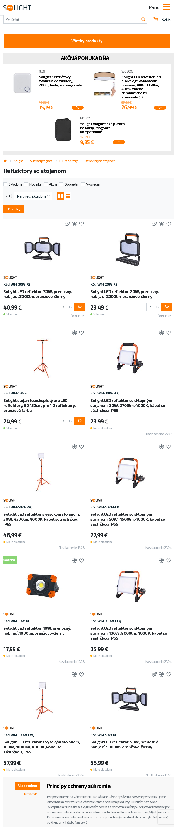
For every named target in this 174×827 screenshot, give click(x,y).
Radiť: (8, 197)
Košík (161, 19)
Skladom (15, 185)
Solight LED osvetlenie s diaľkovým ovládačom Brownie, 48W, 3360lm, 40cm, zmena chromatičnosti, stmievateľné (141, 87)
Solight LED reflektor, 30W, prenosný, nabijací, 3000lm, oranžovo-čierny (37, 295)
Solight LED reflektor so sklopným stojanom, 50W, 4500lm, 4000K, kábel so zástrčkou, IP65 (127, 520)
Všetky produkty (87, 41)
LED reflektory (68, 162)
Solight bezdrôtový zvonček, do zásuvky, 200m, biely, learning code (60, 81)
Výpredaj (92, 185)
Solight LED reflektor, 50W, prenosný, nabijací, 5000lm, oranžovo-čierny (124, 746)
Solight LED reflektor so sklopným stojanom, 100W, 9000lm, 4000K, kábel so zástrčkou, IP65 (128, 634)
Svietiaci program (41, 162)
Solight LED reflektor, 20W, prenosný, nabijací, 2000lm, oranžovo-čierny (124, 295)
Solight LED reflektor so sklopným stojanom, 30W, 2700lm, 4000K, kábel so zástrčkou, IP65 (127, 406)
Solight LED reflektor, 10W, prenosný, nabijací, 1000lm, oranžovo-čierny (37, 632)
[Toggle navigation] (166, 7)
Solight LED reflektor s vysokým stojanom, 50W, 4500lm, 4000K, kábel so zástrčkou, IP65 (41, 520)
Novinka (35, 185)
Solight (18, 162)
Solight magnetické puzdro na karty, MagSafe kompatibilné (102, 128)
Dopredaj (71, 185)
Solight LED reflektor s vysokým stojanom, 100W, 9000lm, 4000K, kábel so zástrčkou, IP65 (41, 748)
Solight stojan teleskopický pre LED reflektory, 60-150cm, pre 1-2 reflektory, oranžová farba (39, 406)
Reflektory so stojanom (100, 162)
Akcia (53, 185)
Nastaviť (30, 794)
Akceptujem (26, 786)
